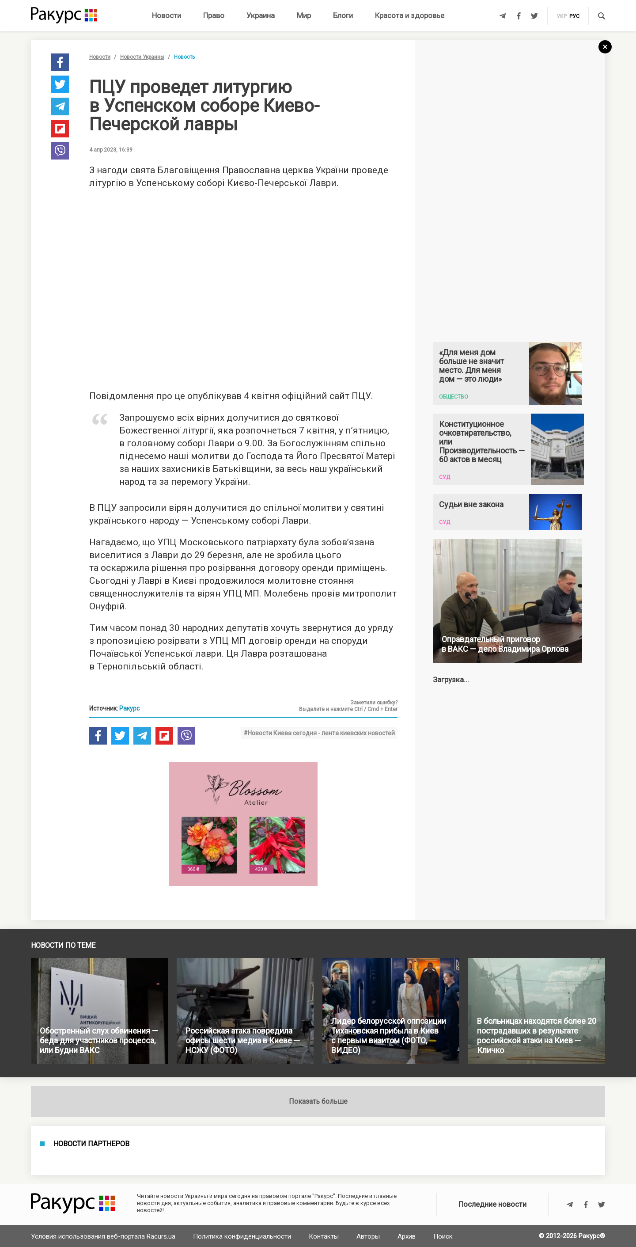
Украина (260, 15)
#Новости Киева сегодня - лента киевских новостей (319, 733)
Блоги (343, 15)
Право (213, 15)
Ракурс (129, 708)
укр (561, 16)
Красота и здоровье (409, 15)
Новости (166, 15)
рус (574, 16)
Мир (304, 15)
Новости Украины (142, 57)
